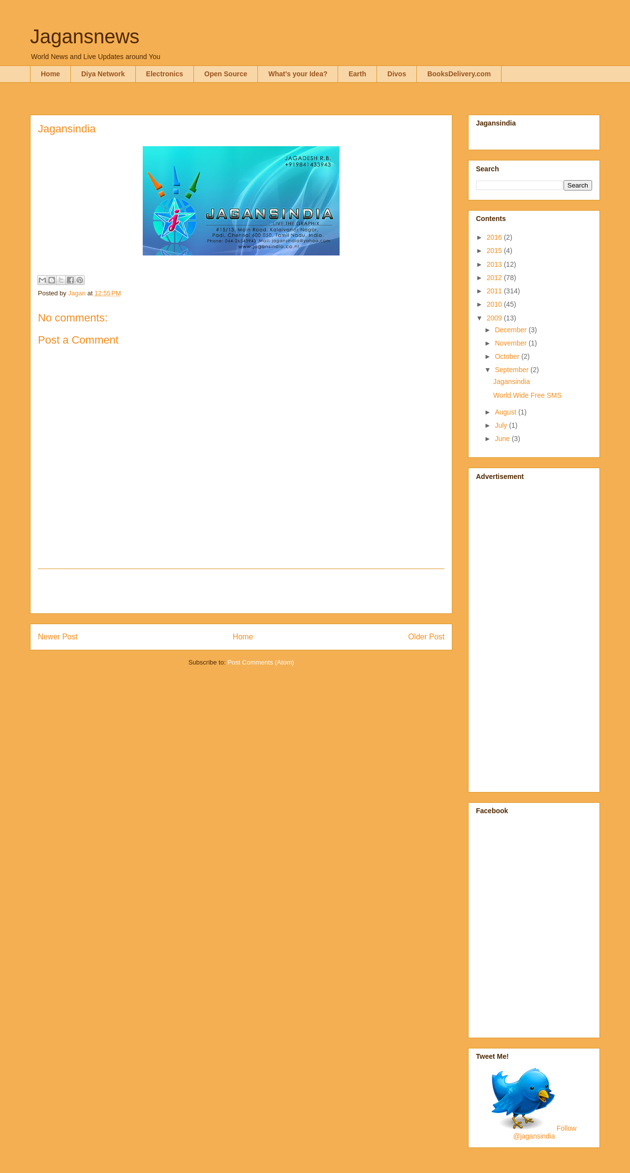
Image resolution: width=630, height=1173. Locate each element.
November (511, 343)
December (511, 330)
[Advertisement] (241, 591)
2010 (495, 304)
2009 (495, 318)
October (508, 356)
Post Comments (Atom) (260, 662)
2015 (495, 250)
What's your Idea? (297, 74)
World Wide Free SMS (527, 395)
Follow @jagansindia (544, 1132)
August (506, 412)
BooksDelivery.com (459, 74)
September (512, 370)
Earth (357, 74)
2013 (495, 264)
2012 (495, 278)
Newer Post (58, 637)
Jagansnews (84, 36)
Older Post (426, 637)
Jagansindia (511, 381)
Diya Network (103, 74)
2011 (495, 291)
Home (50, 74)
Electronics (164, 74)
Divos (396, 74)
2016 (495, 237)
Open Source (225, 74)
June (503, 439)
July (502, 425)
